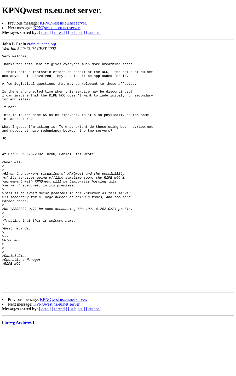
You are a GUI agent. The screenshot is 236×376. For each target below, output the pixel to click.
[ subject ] (76, 32)
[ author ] (94, 32)
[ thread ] (59, 32)
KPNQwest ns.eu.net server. (63, 23)
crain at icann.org (41, 44)
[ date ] (45, 32)
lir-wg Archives (18, 369)
